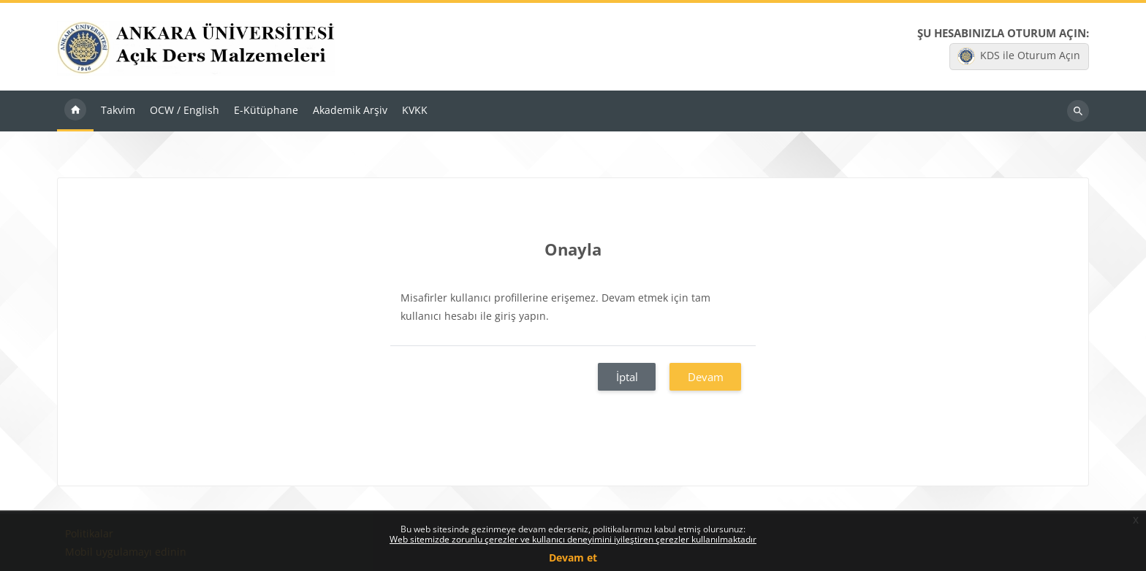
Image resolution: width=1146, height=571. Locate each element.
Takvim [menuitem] (118, 110)
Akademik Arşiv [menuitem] (350, 110)
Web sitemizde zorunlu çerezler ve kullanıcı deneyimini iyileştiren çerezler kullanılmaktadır (573, 539)
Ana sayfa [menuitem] (75, 111)
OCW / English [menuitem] (184, 110)
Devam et (573, 557)
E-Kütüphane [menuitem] (266, 110)
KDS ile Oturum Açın (1018, 56)
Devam (706, 376)
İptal (627, 376)
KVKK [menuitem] (415, 110)
